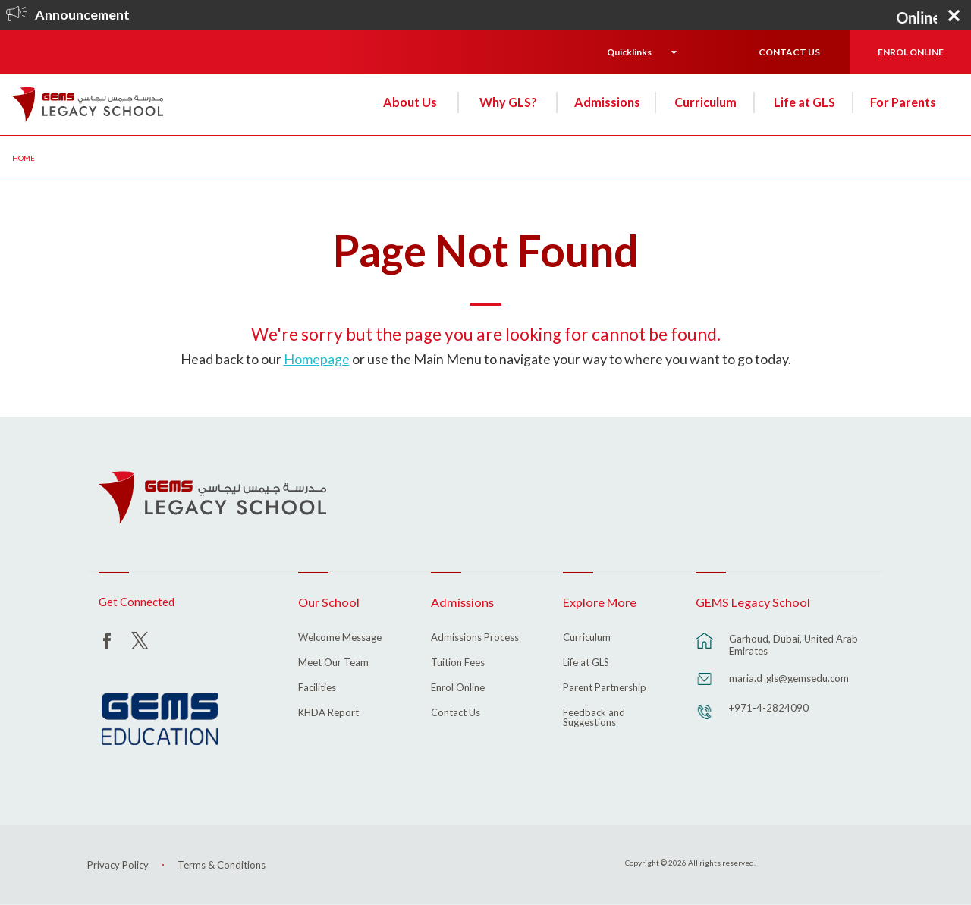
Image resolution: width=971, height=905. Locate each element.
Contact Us (455, 713)
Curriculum (705, 102)
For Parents (903, 102)
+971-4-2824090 (769, 708)
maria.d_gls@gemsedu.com (789, 678)
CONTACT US (789, 52)
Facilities (317, 688)
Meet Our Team (333, 663)
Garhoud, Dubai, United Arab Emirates (793, 645)
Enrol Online (458, 688)
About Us (410, 102)
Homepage (317, 358)
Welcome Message (340, 638)
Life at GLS (804, 102)
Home (23, 157)
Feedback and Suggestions (594, 718)
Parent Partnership (604, 688)
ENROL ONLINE (911, 52)
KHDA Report (328, 713)
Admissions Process (475, 638)
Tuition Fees (458, 663)
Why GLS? (508, 102)
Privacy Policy (118, 865)
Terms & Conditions (222, 865)
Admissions (607, 102)
